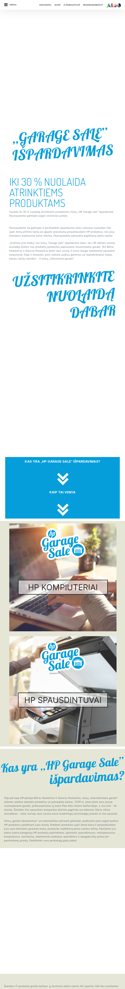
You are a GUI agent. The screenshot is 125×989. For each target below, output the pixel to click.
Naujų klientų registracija (74, 901)
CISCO (7, 930)
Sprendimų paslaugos (72, 884)
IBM (6, 947)
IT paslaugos (68, 873)
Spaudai (66, 918)
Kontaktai (45, 5)
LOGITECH (9, 964)
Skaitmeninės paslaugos (73, 862)
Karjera (7, 867)
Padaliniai (8, 879)
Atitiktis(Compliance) (14, 873)
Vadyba (7, 862)
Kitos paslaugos (69, 913)
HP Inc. (7, 941)
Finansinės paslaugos (72, 867)
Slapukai (22, 986)
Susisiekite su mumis (20, 822)
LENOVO (8, 958)
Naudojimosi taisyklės (71, 986)
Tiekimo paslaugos (71, 890)
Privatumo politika (38, 986)
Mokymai (66, 907)
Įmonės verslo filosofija (15, 890)
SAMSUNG (9, 975)
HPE (6, 935)
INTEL (7, 953)
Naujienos (9, 884)
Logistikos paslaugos (72, 879)
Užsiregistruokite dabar (79, 826)
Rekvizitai (53, 986)
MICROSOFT (10, 970)
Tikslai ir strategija (13, 896)
